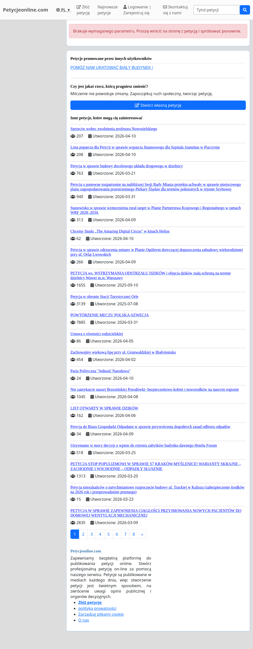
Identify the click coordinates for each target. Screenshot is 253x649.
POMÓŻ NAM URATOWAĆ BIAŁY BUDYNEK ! (111, 68)
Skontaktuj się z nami (175, 10)
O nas (83, 620)
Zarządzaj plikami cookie (101, 614)
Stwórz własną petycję (158, 105)
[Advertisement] (31, 94)
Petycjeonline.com (25, 9)
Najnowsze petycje (108, 10)
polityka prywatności (97, 608)
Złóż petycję (83, 10)
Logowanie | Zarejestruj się (137, 10)
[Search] (216, 10)
